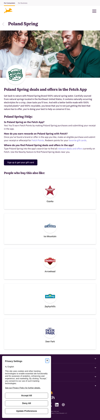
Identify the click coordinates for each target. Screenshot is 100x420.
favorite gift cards (77, 140)
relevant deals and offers (70, 148)
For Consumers (9, 3)
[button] (8, 10)
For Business (22, 3)
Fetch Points (38, 140)
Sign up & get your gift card (20, 162)
